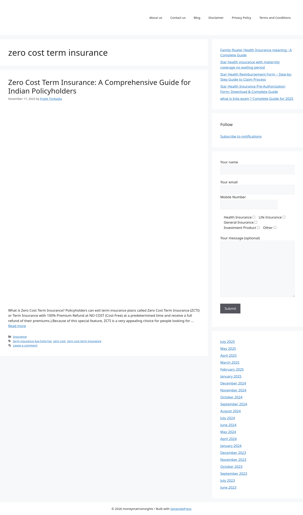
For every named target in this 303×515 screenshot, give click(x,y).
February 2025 (232, 369)
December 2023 (233, 452)
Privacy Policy (241, 18)
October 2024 (231, 397)
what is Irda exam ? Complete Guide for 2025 (256, 98)
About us (155, 18)
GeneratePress (180, 509)
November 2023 (233, 459)
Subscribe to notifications (240, 136)
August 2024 (230, 411)
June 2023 (228, 487)
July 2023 (227, 480)
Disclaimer (216, 18)
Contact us (178, 18)
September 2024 (233, 404)
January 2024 (230, 445)
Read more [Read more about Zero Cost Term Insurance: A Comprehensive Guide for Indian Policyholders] (17, 325)
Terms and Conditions (275, 18)
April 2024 (228, 438)
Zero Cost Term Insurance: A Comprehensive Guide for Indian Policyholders (99, 86)
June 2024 (228, 424)
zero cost (59, 341)
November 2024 (233, 390)
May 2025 (228, 348)
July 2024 (227, 418)
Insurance (20, 337)
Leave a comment (25, 345)
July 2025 (227, 341)
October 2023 (231, 466)
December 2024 (233, 383)
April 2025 (228, 355)
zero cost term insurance (84, 341)
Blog (197, 18)
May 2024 (228, 431)
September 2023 (233, 473)
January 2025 (230, 376)
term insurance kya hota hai (32, 341)
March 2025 (229, 362)
